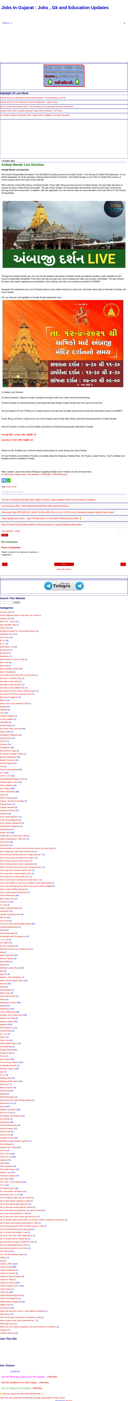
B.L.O (2, 640)
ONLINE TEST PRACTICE (11, 1015)
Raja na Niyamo (6, 1088)
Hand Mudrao (5, 829)
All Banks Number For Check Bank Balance (18, 631)
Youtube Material (7, 1333)
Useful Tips (4, 1292)
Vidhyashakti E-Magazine (10, 1302)
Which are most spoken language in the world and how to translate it (28, 1327)
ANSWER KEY (6, 634)
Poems (3, 1037)
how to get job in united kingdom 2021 (15, 873)
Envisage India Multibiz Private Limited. (49, 1398)
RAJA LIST (4, 1084)
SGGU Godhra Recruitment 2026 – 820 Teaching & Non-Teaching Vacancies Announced (36, 107)
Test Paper (4, 1179)
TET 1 (2, 1185)
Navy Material (5, 990)
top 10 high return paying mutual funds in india (19, 1223)
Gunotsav (4, 814)
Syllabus (3, 1160)
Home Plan (4, 842)
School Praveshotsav (8, 1125)
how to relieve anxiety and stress (13, 892)
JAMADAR (4, 911)
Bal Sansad (5, 650)
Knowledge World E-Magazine (12, 936)
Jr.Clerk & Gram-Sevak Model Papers (15, 924)
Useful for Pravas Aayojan (10, 1276)
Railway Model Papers (9, 1081)
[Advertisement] (64, 43)
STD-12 (3, 1150)
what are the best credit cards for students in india (20, 1317)
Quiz (2, 1072)
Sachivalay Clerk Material (10, 1116)
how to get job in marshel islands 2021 (16, 870)
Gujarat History (6, 804)
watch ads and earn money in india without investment (22, 1311)
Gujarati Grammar (7, 810)
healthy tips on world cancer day (13, 836)
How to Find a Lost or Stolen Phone (14, 861)
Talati (2, 1163)
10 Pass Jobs (5, 612)
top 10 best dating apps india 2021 (14, 1204)
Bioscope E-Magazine (9, 697)
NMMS (3, 1006)
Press (2, 1056)
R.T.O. (2, 1075)
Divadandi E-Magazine (9, 735)
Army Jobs (4, 637)
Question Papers (7, 1069)
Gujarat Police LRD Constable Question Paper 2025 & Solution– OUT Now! (31, 111)
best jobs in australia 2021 (11, 678)
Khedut (3, 930)
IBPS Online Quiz (7, 899)
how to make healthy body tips (12, 889)
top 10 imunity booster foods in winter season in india (22, 1226)
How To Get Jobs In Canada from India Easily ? (19, 880)
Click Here (52, 1377)
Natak (2, 987)
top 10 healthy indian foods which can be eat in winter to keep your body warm (32, 1220)
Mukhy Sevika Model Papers (12, 981)
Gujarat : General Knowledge (12, 801)
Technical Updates (7, 1176)
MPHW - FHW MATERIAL (10, 977)
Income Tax (4, 902)
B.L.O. (2, 644)
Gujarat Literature (7, 807)
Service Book (5, 1144)
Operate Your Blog (7, 1018)
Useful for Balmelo (7, 1270)
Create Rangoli (6, 725)
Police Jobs (5, 1040)
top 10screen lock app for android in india (17, 1242)
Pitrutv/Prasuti (6, 1031)
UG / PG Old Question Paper (12, 1254)
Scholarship (5, 1122)
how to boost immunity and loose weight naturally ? (21, 855)
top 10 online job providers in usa (13, 1232)
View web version (64, 569)
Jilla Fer (3, 917)
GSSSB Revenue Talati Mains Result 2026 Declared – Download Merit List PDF (33, 98)
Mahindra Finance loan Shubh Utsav (15, 949)
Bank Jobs (4, 662)
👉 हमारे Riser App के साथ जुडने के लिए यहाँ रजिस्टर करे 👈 (21, 1394)
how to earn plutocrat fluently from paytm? (17, 858)
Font (2, 766)
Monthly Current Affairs (9, 968)
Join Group (4, 921)
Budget (3, 707)
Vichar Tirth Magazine (9, 1298)
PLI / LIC (3, 1034)
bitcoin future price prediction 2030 (14, 703)
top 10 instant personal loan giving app (16, 1229)
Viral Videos (5, 1308)
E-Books (3, 744)
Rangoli (3, 1094)
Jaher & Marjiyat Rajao (9, 908)
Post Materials (6, 1047)
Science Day (5, 1132)
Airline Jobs (5, 628)
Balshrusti (4, 653)
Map (2, 952)
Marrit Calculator (7, 955)
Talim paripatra (6, 1166)
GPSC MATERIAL (7, 792)
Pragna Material (6, 1050)
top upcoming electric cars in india (14, 1248)
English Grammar (7, 760)
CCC (2, 713)
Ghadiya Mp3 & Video (9, 782)
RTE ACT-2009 (6, 1113)
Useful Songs (5, 1289)
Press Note (4, 1059)
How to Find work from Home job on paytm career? (21, 867)
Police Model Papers (8, 1043)
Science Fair (5, 1135)
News (2, 999)
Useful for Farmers (7, 1273)
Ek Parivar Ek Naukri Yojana (11, 754)
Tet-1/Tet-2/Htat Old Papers (11, 1191)
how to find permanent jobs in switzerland (17, 864)
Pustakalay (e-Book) (8, 1065)
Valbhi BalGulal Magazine (10, 1295)
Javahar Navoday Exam (10, 914)
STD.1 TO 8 (5, 1154)
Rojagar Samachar (7, 1110)
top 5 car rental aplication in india (13, 1245)
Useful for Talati (6, 1280)
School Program (6, 1128)
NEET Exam (5, 993)
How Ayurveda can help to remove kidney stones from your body (26, 848)
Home (64, 564)
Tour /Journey (5, 1251)
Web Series (5, 1314)
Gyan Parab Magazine (9, 820)
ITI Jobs (3, 905)
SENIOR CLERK (7, 1138)
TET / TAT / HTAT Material (10, 1182)
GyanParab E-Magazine (10, 826)
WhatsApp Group (7, 1324)
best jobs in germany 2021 (11, 685)
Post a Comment (11, 547)
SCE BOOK (5, 1119)
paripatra (3, 1025)
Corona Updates (7, 719)
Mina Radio (4, 962)
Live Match (4, 943)
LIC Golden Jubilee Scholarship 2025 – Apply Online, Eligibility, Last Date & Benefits (34, 115)
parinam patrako (6, 1021)
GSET (2, 795)
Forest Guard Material (9, 769)
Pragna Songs (6, 1053)
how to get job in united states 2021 (14, 877)
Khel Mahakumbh (7, 933)
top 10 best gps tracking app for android (16, 1207)
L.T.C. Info (4, 940)
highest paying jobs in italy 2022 (13, 839)
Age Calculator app (8, 625)
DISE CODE (5, 732)
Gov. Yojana (5, 788)
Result (2, 1106)
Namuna (3, 984)
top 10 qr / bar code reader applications (16, 1236)
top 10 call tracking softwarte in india (15, 1201)
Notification (4, 1009)
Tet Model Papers (7, 1188)
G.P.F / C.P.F (5, 776)
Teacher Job (5, 1172)
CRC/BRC (4, 722)
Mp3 (2, 971)
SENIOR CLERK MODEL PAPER (14, 1141)
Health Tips (4, 833)
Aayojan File (5, 618)
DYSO (2, 741)
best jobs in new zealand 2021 (12, 688)
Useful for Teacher (7, 1283)
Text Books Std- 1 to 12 (9, 1195)
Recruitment (5, 1103)
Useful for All (11, 487)
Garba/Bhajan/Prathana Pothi (12, 779)
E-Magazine (5, 747)
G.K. (2, 773)
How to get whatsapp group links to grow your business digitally (26, 886)
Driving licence (6, 738)
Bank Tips (4, 666)
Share (5, 535)
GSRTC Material (7, 798)
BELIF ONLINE (6, 672)
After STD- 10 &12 (7, 622)
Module (3, 965)
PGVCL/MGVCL (6, 1028)
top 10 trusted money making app (14, 1239)
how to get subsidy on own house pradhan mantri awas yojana (25, 883)
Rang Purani (5, 1091)
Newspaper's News (8, 1003)
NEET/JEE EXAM (7, 996)
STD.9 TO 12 (5, 1157)
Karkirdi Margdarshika (9, 927)
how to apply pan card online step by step (17, 851)
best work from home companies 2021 (16, 694)
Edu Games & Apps (8, 751)
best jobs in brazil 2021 (9, 681)
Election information (8, 757)
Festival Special (6, 763)
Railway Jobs (5, 1078)
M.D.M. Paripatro (7, 946)
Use (1, 1261)
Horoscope (4, 845)
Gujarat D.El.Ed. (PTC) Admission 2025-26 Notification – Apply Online (29, 102)
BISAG (3, 700)
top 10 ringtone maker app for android (15, 1198)
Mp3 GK (3, 974)
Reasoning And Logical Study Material (15, 1100)
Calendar (3, 710)
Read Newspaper (7, 1097)
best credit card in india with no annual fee (17, 675)
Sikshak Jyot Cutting (8, 1147)
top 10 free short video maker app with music (18, 1217)
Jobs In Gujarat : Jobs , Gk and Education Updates (55, 7)
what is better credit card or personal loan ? (18, 1320)
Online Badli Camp (7, 1012)
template (26, 1398)
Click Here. (44, 1382)
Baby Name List (6, 647)
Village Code (5, 1305)
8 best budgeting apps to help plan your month (19, 615)
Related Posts (121, 530)
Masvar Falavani (7, 959)
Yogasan (3, 1330)
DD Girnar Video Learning (10, 729)
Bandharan (4, 656)
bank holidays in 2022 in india (12, 659)
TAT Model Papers (7, 1169)
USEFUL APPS (6, 1264)
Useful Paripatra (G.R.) (9, 1286)
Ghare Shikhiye (6, 785)
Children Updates (7, 716)
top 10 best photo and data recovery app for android (21, 1210)
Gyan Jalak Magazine (9, 817)
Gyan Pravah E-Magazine (10, 823)
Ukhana (3, 1258)
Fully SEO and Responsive (11, 1398)
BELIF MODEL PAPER (9, 669)
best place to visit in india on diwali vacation (18, 691)
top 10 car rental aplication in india (14, 1213)
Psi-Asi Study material (9, 1062)
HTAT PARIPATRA (7, 895)
